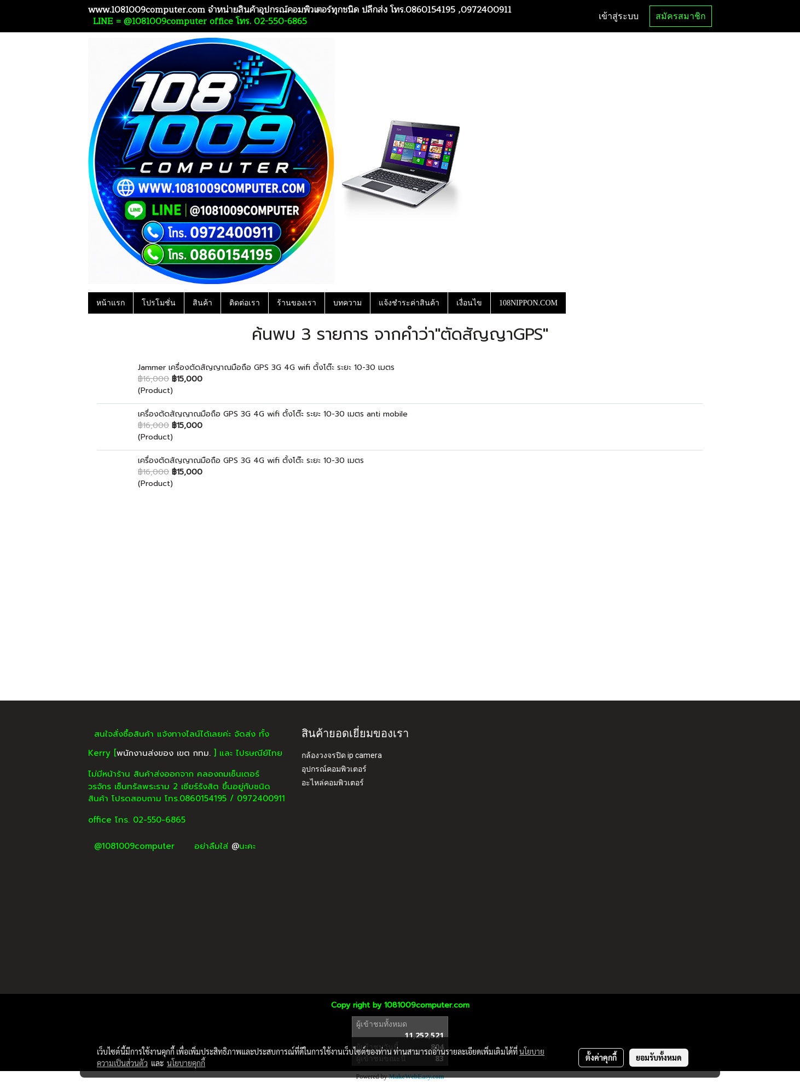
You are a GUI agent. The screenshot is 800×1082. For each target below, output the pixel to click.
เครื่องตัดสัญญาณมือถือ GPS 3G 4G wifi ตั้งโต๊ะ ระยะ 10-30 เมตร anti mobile (273, 414)
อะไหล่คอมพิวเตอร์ (333, 782)
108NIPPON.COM (528, 303)
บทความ (347, 303)
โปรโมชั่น (159, 303)
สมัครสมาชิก (681, 16)
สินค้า (202, 303)
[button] (575, 302)
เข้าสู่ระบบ (619, 16)
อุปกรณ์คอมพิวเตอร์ (334, 769)
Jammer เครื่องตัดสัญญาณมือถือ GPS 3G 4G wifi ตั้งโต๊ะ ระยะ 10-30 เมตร (266, 367)
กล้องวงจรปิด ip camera (342, 755)
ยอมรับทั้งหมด (659, 1057)
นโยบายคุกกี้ (186, 1063)
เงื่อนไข (469, 303)
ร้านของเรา (296, 303)
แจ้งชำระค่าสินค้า (409, 303)
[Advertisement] (400, 618)
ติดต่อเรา (244, 303)
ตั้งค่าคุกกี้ (601, 1057)
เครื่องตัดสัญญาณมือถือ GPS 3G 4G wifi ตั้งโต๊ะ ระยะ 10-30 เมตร (251, 460)
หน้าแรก (110, 303)
